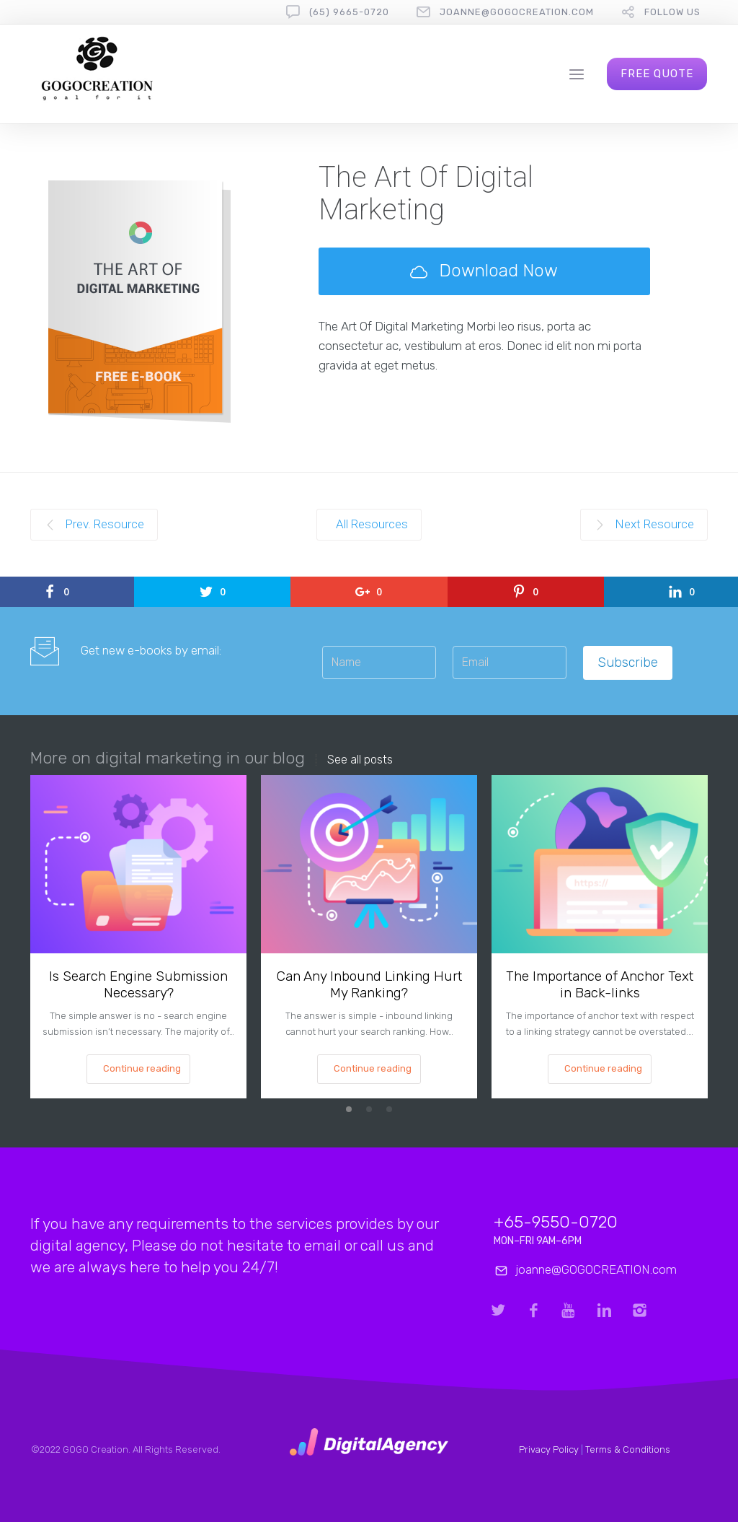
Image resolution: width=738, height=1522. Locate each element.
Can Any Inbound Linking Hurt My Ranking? (369, 984)
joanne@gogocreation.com (517, 11)
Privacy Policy (549, 1449)
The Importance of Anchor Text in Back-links (599, 984)
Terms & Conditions (627, 1449)
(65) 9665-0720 (349, 11)
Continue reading (142, 1068)
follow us (672, 11)
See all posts (360, 760)
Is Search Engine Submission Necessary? (138, 984)
